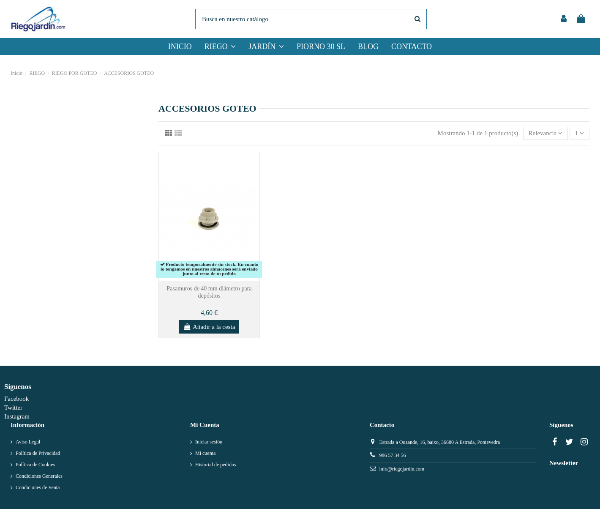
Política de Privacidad (38, 453)
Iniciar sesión (208, 442)
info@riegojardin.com (401, 469)
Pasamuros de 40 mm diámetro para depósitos (208, 292)
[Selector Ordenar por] (545, 133)
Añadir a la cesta (209, 326)
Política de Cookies (35, 465)
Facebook (16, 398)
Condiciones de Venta (38, 487)
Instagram (17, 416)
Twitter (13, 407)
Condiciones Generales (39, 476)
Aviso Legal (28, 442)
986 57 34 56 (392, 455)
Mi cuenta (205, 453)
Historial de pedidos (215, 465)
